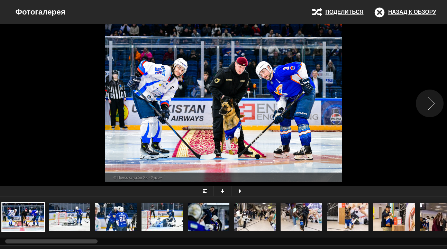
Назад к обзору (412, 12)
